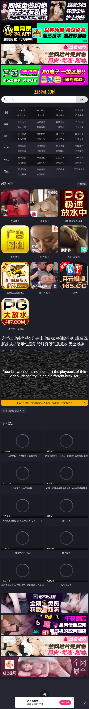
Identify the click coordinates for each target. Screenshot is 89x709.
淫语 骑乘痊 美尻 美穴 (13, 410)
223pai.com (44, 92)
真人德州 (41, 110)
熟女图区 (60, 150)
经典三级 (41, 139)
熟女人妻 (22, 127)
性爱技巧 (79, 162)
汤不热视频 (79, 169)
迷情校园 (22, 162)
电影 (6, 136)
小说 (6, 159)
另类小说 (41, 162)
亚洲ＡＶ (22, 122)
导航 (6, 171)
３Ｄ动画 (79, 122)
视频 (6, 124)
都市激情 (22, 157)
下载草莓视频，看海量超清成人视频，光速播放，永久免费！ (51, 402)
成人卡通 (60, 134)
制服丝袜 (22, 139)
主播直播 (60, 127)
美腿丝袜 (22, 150)
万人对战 (60, 110)
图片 (6, 147)
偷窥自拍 (22, 145)
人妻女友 (60, 157)
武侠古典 (79, 157)
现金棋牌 (60, 115)
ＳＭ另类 (79, 127)
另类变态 (79, 139)
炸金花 (41, 115)
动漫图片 (79, 145)
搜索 (82, 99)
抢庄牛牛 (79, 115)
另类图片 (79, 150)
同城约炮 (22, 169)
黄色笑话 (60, 162)
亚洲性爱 (22, 134)
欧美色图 (60, 145)
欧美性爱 (79, 134)
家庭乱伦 (41, 157)
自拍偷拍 (41, 122)
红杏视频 (22, 174)
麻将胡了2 (22, 115)
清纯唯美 (41, 150)
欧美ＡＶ (60, 122)
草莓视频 (60, 169)
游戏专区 (79, 110)
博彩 (6, 112)
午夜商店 (41, 169)
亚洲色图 (41, 145)
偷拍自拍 (41, 134)
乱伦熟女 (60, 139)
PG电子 (22, 110)
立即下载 (65, 702)
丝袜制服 (41, 127)
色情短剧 (41, 174)
